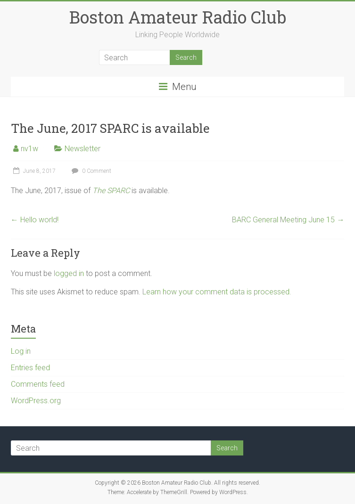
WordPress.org (36, 400)
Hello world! (34, 219)
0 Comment (90, 171)
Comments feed (38, 384)
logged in (69, 273)
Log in (21, 351)
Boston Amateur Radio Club (177, 17)
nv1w (29, 148)
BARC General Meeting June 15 (288, 219)
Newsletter (82, 148)
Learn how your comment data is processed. (216, 291)
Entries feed (30, 367)
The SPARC (111, 190)
